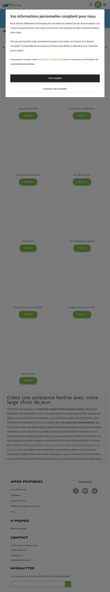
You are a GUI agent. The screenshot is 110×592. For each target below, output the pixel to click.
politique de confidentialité (50, 59)
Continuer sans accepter (55, 88)
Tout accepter (55, 78)
